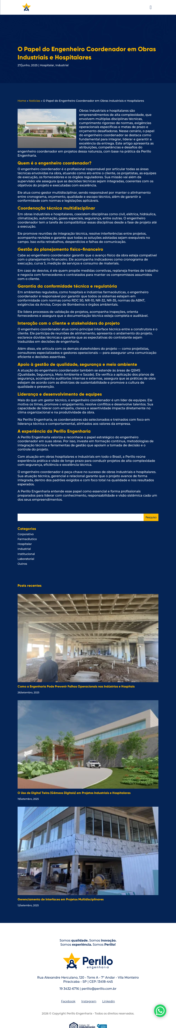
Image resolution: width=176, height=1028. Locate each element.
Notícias (34, 101)
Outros (22, 564)
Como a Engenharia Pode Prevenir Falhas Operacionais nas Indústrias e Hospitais (76, 686)
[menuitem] (68, 1001)
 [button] (151, 7)
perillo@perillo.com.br (99, 989)
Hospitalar (47, 65)
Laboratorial (26, 559)
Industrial (62, 65)
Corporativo (26, 534)
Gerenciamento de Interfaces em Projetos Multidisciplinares (61, 899)
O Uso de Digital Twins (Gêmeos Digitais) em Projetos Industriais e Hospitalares (74, 793)
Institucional (26, 554)
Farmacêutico (27, 539)
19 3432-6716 (69, 989)
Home (22, 101)
